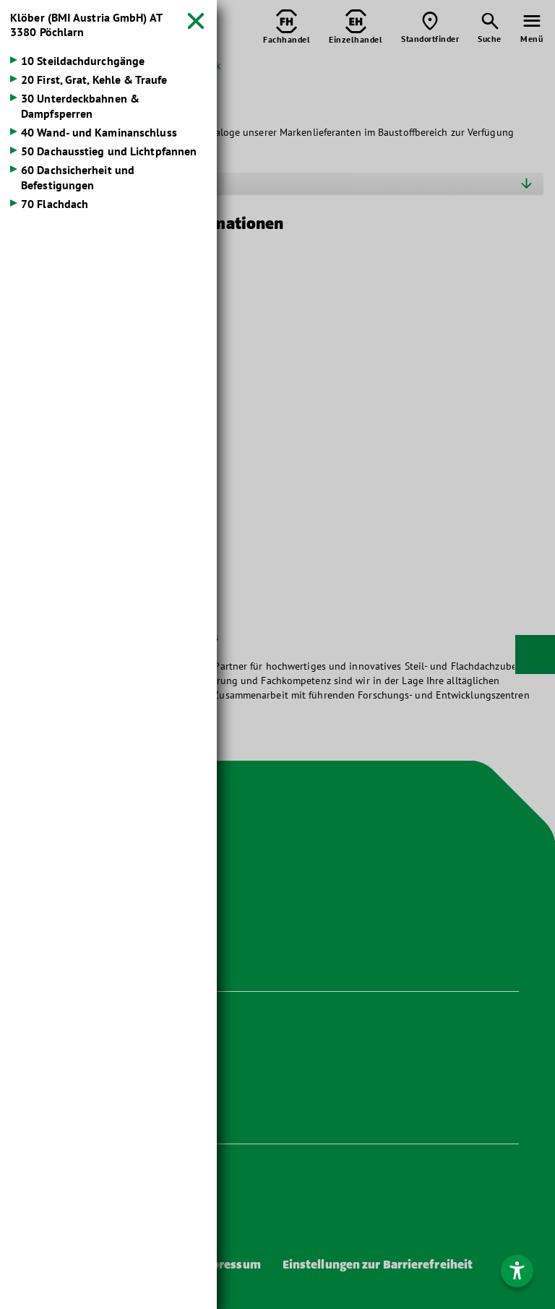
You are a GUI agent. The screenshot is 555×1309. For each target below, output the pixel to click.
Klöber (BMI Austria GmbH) (86, 24)
